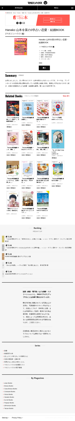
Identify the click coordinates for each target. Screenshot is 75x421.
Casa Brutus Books (10, 389)
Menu (63, 8)
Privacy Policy (17, 418)
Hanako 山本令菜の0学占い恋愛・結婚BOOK (39, 12)
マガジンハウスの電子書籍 (13, 368)
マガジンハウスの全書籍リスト (14, 365)
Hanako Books (9, 398)
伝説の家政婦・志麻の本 (12, 360)
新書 (5, 351)
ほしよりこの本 (16, 357)
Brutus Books (8, 387)
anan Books (8, 384)
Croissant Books (9, 392)
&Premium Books (10, 406)
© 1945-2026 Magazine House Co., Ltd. (57, 418)
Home (14, 12)
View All (66, 97)
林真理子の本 (8, 354)
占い (49, 60)
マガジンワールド (37, 3)
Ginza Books (8, 395)
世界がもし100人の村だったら (14, 363)
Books (19, 12)
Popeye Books (9, 403)
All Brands (12, 8)
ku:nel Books (8, 401)
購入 (44, 69)
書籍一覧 (24, 12)
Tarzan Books (8, 409)
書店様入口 (55, 19)
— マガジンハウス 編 (46, 47)
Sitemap (5, 418)
